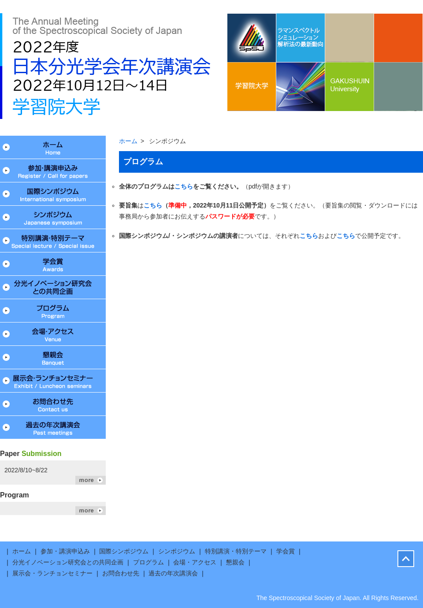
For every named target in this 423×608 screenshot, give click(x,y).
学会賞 (53, 263)
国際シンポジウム (53, 193)
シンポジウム (53, 217)
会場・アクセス (53, 334)
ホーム (53, 147)
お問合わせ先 (53, 404)
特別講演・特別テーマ (53, 240)
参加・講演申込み (53, 170)
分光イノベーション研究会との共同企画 (53, 287)
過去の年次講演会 (53, 427)
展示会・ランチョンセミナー (53, 380)
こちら (183, 186)
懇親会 (53, 357)
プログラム (53, 310)
